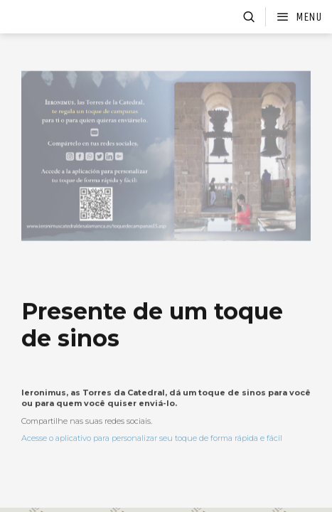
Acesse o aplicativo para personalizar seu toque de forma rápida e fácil (151, 454)
